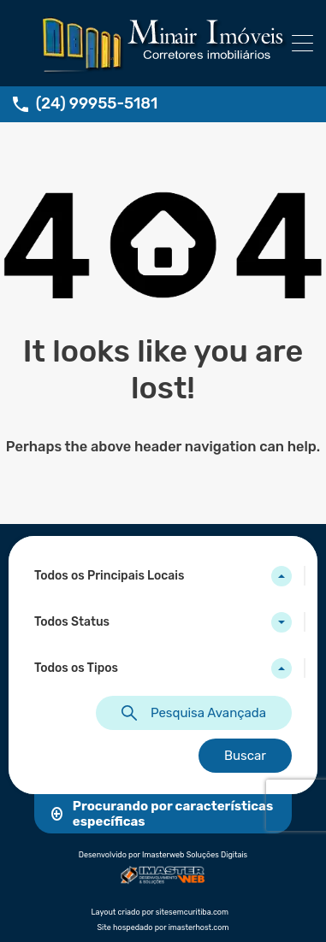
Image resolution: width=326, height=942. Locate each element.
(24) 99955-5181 (97, 104)
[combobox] (163, 576)
